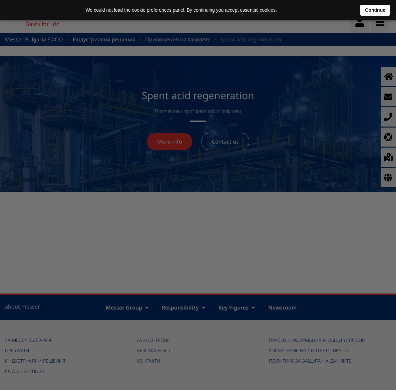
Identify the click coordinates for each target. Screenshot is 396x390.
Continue (375, 10)
